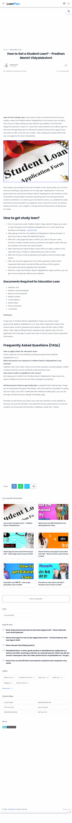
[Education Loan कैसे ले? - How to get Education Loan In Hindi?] (19, 571)
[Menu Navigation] (3, 3)
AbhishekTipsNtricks (44, 707)
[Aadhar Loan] (9, 682)
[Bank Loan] (58, 682)
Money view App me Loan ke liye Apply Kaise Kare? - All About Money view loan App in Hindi (35, 640)
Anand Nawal (8, 707)
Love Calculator (9, 615)
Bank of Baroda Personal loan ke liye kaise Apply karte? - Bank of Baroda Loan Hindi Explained (36, 631)
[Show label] (7, 693)
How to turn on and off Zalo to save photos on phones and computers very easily (32, 666)
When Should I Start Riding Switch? (22, 647)
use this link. (32, 230)
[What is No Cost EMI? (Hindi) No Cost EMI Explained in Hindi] (53, 512)
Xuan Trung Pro (43, 712)
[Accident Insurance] (26, 682)
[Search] (68, 3)
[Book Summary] (23, 687)
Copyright (11, 814)
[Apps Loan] (43, 682)
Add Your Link (42, 717)
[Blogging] (8, 687)
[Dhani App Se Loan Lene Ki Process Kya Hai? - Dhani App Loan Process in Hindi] (19, 540)
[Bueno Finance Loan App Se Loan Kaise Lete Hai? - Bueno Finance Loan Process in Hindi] (53, 540)
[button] (64, 3)
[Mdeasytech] (14, 65)
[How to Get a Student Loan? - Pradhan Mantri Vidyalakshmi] (19, 512)
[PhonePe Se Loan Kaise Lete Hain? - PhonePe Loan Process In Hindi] (53, 571)
